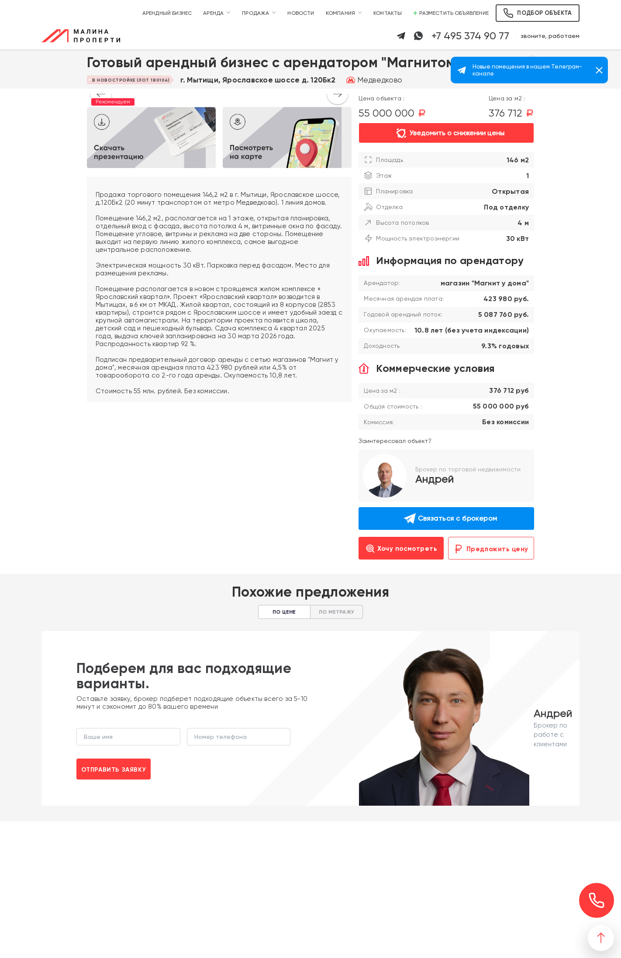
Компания (340, 13)
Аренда (213, 13)
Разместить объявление (451, 13)
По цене (284, 612)
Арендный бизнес (167, 13)
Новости (300, 13)
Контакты (387, 13)
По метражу (336, 612)
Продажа (255, 13)
